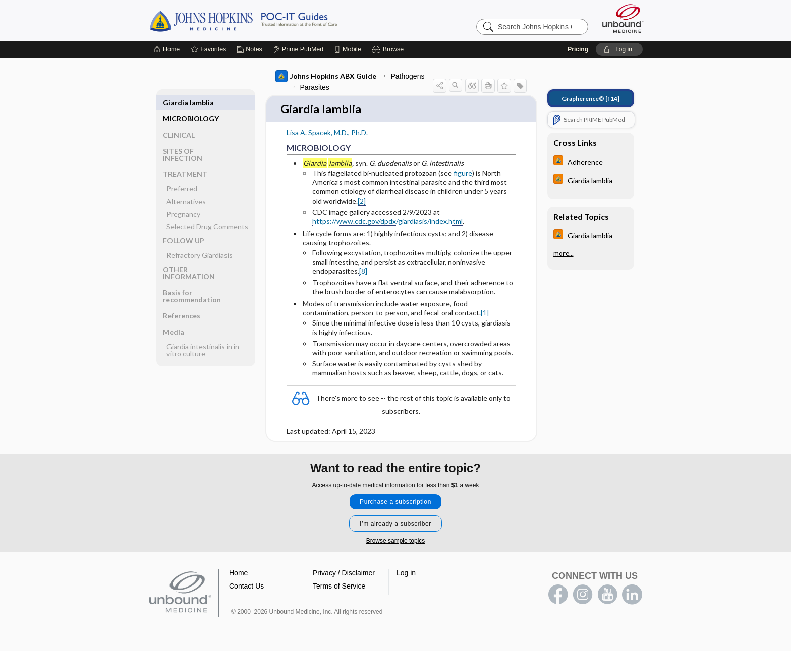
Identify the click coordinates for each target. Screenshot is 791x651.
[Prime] (298, 49)
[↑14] (590, 98)
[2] (362, 201)
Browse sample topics (395, 541)
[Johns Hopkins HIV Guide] (590, 161)
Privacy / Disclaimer (344, 574)
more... (563, 253)
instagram (583, 595)
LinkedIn (632, 595)
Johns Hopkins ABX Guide (325, 76)
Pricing (578, 49)
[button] (389, 49)
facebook (558, 595)
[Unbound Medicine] (623, 18)
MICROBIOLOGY (191, 102)
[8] (363, 272)
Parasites (314, 87)
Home (238, 574)
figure (463, 174)
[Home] (167, 49)
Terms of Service (339, 587)
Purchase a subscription (395, 502)
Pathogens (408, 76)
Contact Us (246, 587)
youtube (607, 595)
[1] (485, 313)
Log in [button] (406, 574)
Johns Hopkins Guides (274, 20)
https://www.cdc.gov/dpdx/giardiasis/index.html (387, 222)
